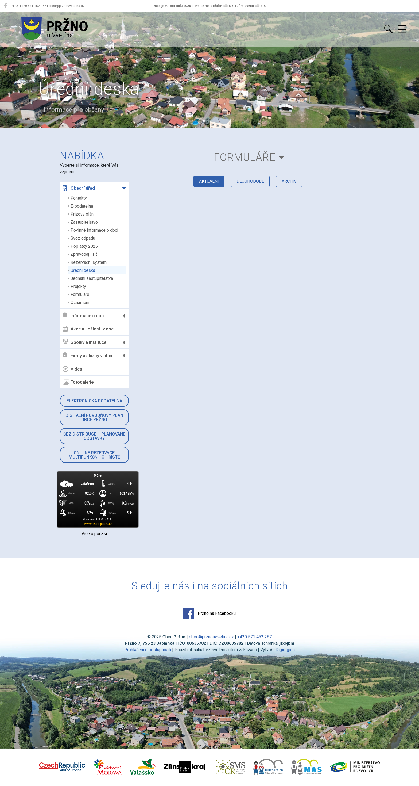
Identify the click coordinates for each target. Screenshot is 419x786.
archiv (289, 181)
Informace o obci (84, 315)
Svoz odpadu (83, 238)
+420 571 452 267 (254, 636)
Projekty (78, 286)
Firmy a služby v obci (87, 355)
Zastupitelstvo (84, 222)
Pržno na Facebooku (209, 613)
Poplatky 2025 (84, 246)
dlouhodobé (250, 181)
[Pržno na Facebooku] (5, 6)
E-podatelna (82, 206)
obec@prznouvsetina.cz (211, 636)
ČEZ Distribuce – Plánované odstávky (94, 436)
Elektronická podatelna (94, 400)
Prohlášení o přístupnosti (147, 649)
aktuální (209, 181)
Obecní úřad (79, 188)
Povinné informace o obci (94, 230)
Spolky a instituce (84, 342)
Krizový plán (82, 214)
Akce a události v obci (89, 329)
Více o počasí (94, 533)
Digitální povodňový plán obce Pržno (94, 417)
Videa (72, 369)
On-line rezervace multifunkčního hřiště (94, 455)
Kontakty (79, 198)
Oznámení (80, 302)
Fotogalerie (78, 382)
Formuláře (80, 294)
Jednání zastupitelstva (92, 278)
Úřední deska (83, 270)
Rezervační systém (89, 262)
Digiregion (285, 649)
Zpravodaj (84, 254)
